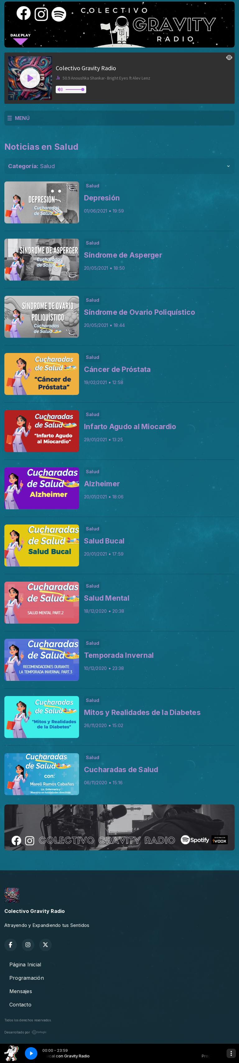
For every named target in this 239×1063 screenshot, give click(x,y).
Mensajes (20, 991)
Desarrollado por (25, 1032)
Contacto (20, 1004)
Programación (26, 978)
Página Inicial (25, 964)
